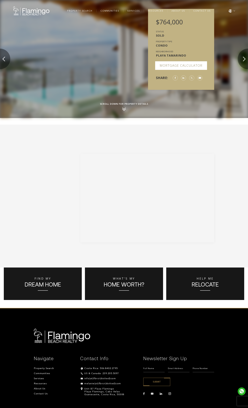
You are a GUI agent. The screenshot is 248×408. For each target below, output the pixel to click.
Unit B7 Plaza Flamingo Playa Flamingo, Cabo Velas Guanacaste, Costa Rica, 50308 (104, 392)
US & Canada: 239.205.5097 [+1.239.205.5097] (101, 373)
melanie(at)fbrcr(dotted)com (102, 383)
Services (133, 11)
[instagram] (169, 393)
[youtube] (152, 393)
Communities (109, 11)
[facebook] (144, 393)
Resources (155, 11)
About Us (178, 11)
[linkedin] (161, 393)
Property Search (79, 11)
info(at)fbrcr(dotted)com (100, 378)
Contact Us (202, 11)
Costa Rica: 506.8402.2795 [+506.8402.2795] (101, 368)
